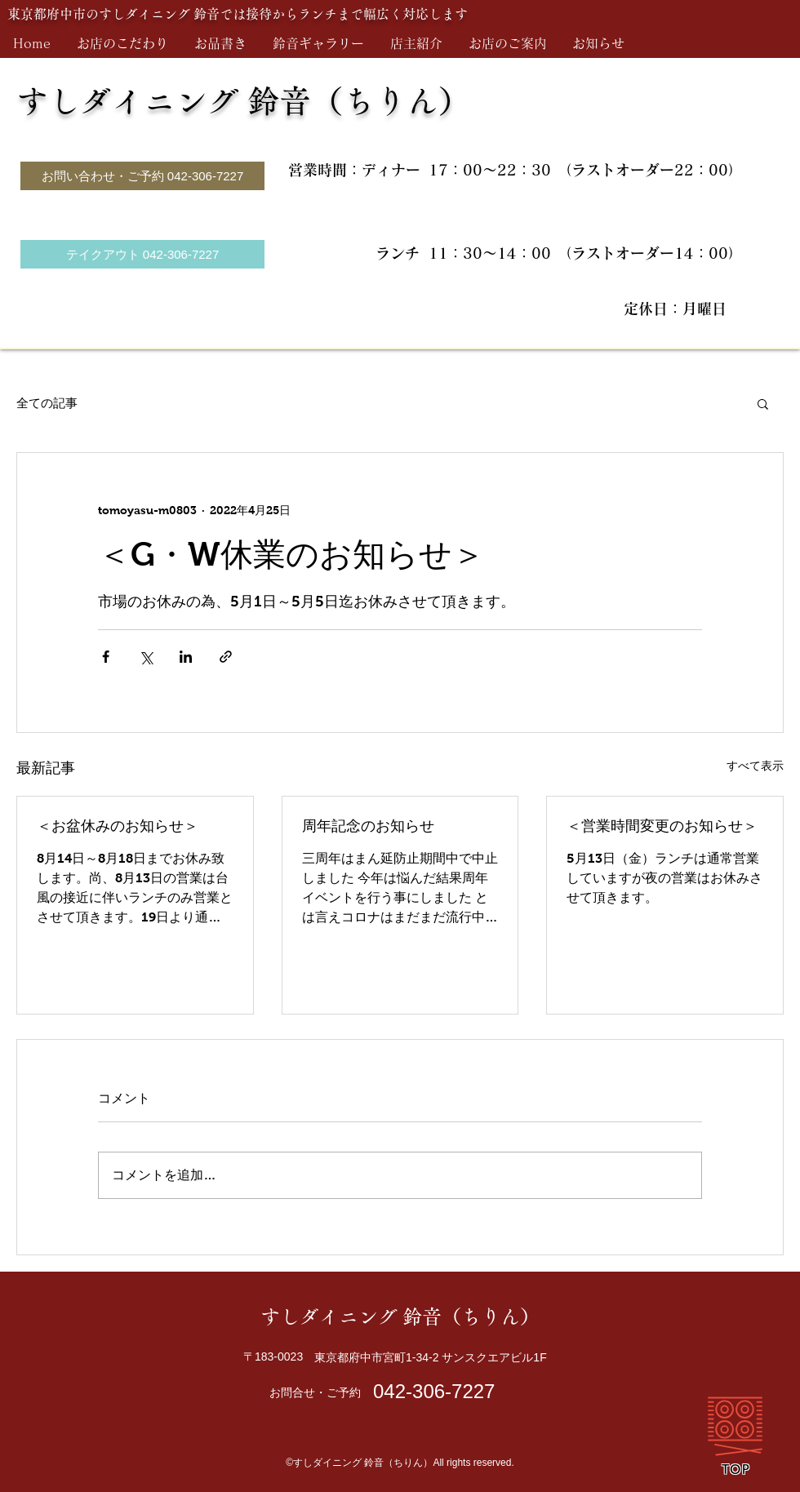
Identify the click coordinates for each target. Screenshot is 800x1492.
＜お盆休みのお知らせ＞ (117, 826)
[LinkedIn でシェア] (185, 656)
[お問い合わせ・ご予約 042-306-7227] (142, 176)
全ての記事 (47, 403)
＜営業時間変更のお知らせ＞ (662, 826)
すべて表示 (755, 765)
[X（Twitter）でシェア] (145, 656)
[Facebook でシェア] (105, 656)
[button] (763, 403)
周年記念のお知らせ (368, 826)
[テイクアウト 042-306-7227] (142, 254)
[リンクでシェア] (225, 656)
